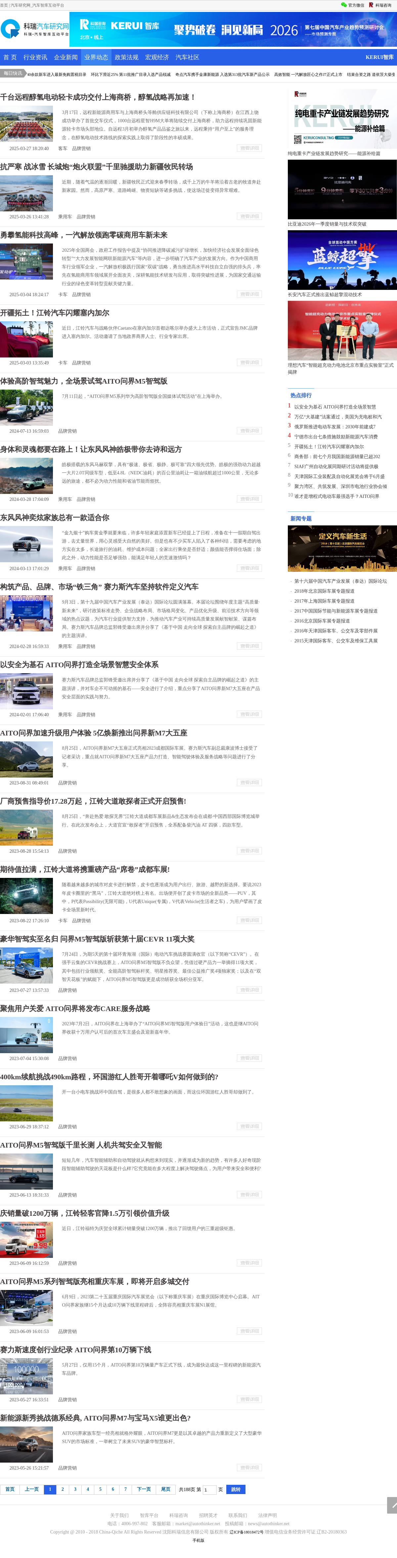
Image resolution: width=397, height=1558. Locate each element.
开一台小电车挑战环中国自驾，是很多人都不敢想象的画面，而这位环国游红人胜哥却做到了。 (159, 1092)
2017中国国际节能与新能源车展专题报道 (336, 611)
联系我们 (238, 1515)
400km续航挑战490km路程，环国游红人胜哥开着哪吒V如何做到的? (109, 1077)
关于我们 (119, 1515)
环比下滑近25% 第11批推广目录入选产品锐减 (134, 74)
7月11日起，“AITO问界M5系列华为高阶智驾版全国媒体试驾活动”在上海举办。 (143, 396)
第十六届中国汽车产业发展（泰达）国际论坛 (340, 581)
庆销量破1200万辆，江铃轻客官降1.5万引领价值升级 (84, 1213)
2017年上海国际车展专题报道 (324, 601)
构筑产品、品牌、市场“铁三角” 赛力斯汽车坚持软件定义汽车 (99, 587)
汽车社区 (187, 57)
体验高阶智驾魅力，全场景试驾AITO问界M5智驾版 (83, 381)
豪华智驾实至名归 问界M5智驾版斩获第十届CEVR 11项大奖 (97, 939)
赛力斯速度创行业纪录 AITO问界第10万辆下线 (75, 1350)
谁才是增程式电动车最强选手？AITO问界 (336, 496)
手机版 (198, 1540)
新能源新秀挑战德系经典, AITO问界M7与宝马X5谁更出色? (95, 1418)
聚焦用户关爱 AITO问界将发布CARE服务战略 (75, 1008)
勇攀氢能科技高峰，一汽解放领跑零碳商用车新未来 (83, 235)
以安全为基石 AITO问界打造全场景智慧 (335, 406)
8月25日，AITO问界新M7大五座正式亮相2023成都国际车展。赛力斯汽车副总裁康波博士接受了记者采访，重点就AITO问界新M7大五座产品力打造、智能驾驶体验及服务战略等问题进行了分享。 (160, 756)
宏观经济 (157, 57)
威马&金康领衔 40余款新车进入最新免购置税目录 (46, 74)
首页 (4, 5)
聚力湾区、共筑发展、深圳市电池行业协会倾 (340, 486)
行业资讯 (35, 57)
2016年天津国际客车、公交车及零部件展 (336, 630)
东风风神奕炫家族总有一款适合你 (54, 517)
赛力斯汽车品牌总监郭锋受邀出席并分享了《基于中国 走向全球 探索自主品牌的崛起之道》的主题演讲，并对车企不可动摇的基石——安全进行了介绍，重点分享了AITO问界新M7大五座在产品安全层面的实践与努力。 (161, 688)
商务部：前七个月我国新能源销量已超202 (337, 456)
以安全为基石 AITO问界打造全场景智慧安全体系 (79, 665)
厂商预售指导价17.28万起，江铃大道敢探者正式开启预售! (93, 801)
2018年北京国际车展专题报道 (324, 591)
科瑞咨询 (178, 1515)
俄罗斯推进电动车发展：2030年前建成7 (334, 426)
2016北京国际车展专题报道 (322, 620)
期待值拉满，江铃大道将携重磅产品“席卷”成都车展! (85, 869)
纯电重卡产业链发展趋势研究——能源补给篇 (334, 153)
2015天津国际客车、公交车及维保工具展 (336, 640)
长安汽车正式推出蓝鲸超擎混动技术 (325, 294)
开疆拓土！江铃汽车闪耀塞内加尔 (54, 313)
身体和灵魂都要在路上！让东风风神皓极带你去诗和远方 (91, 449)
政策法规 (127, 57)
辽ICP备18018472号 (247, 1532)
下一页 (144, 1489)
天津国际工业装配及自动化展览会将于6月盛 (339, 476)
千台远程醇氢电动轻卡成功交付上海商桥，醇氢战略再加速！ (98, 97)
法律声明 (267, 1515)
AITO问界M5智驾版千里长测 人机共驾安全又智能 (81, 1145)
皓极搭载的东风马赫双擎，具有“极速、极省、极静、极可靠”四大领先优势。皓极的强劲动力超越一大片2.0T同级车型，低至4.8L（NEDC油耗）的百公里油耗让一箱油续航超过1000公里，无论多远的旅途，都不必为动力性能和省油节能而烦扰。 (161, 473)
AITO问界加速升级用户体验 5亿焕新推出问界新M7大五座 (93, 733)
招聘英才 (208, 1515)
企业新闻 (66, 57)
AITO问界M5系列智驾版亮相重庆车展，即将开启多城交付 (94, 1281)
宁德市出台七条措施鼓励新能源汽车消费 (336, 436)
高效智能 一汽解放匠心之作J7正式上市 (312, 74)
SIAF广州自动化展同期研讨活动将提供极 (336, 466)
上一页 (32, 1489)
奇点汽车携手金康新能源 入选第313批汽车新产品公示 (226, 74)
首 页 (10, 57)
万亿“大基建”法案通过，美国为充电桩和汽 (338, 416)
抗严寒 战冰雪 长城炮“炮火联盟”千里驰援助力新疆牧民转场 (96, 167)
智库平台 (149, 1515)
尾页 (165, 1489)
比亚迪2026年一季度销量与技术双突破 (327, 224)
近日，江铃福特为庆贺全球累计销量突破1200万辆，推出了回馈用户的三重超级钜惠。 (150, 1228)
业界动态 (96, 57)
